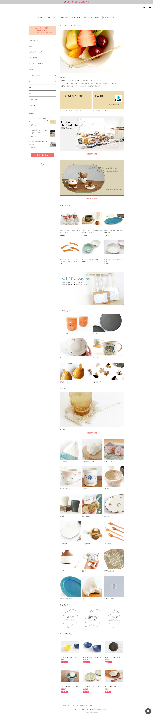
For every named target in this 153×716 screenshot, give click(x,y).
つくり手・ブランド (35, 76)
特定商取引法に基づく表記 (84, 705)
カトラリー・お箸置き (36, 64)
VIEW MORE (92, 154)
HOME (40, 17)
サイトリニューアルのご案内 (70, 25)
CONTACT (76, 17)
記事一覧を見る (42, 155)
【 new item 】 (34, 99)
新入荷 (63, 81)
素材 (30, 87)
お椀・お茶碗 (33, 58)
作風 (30, 93)
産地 (30, 82)
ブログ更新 (65, 83)
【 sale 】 (32, 105)
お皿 (30, 46)
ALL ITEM (51, 17)
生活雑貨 (31, 70)
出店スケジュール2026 (91, 17)
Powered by (92, 712)
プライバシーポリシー (67, 705)
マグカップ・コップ (35, 52)
